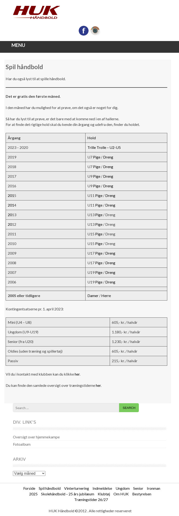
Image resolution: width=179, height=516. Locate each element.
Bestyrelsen (141, 494)
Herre (106, 295)
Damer (92, 295)
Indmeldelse (102, 488)
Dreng (108, 157)
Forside (29, 488)
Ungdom (123, 488)
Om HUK (121, 494)
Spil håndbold (50, 488)
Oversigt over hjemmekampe (36, 437)
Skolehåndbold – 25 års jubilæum (67, 494)
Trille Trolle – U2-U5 (104, 147)
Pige (96, 157)
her (77, 374)
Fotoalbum (22, 444)
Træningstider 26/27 (91, 499)
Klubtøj (104, 494)
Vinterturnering (76, 488)
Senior (138, 488)
